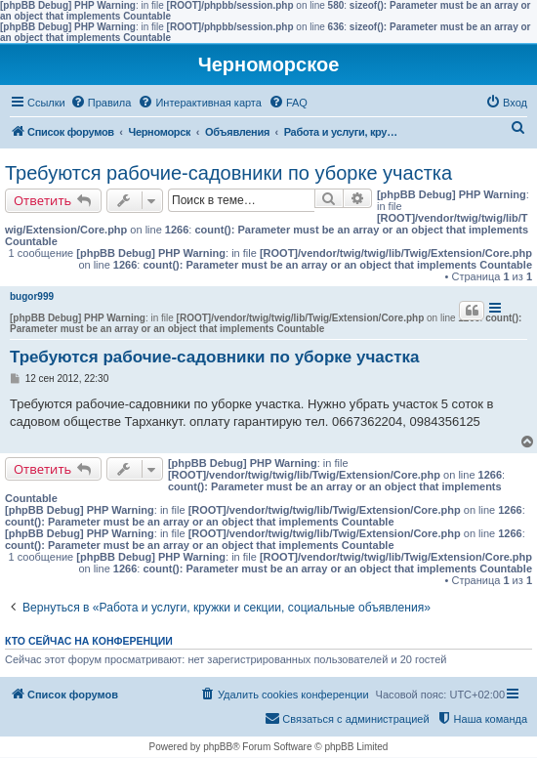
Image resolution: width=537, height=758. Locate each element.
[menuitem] (101, 102)
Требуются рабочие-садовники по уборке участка (228, 173)
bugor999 (32, 296)
